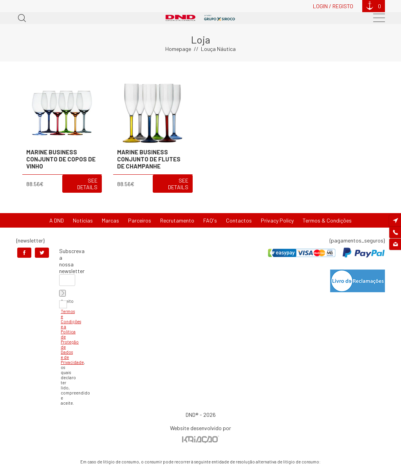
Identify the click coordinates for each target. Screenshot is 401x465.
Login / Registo (333, 6)
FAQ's (210, 220)
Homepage (178, 48)
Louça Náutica (218, 48)
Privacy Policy (277, 220)
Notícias (83, 220)
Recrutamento (177, 220)
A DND (56, 220)
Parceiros (139, 220)
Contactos (239, 220)
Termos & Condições (327, 220)
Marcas (110, 220)
